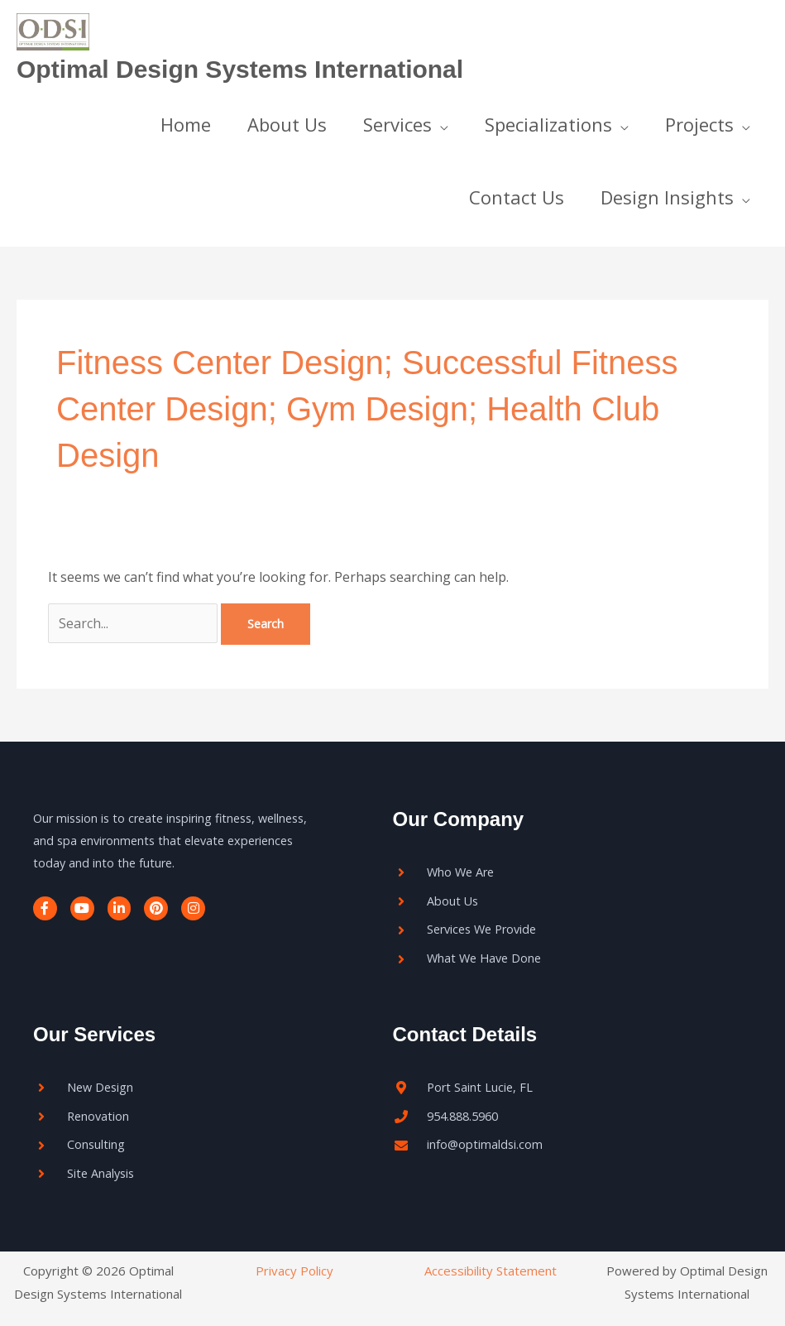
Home (185, 124)
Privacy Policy (294, 1270)
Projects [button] (699, 124)
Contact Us (516, 197)
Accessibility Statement (490, 1270)
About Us (287, 124)
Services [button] (397, 124)
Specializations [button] (548, 124)
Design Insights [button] (667, 197)
